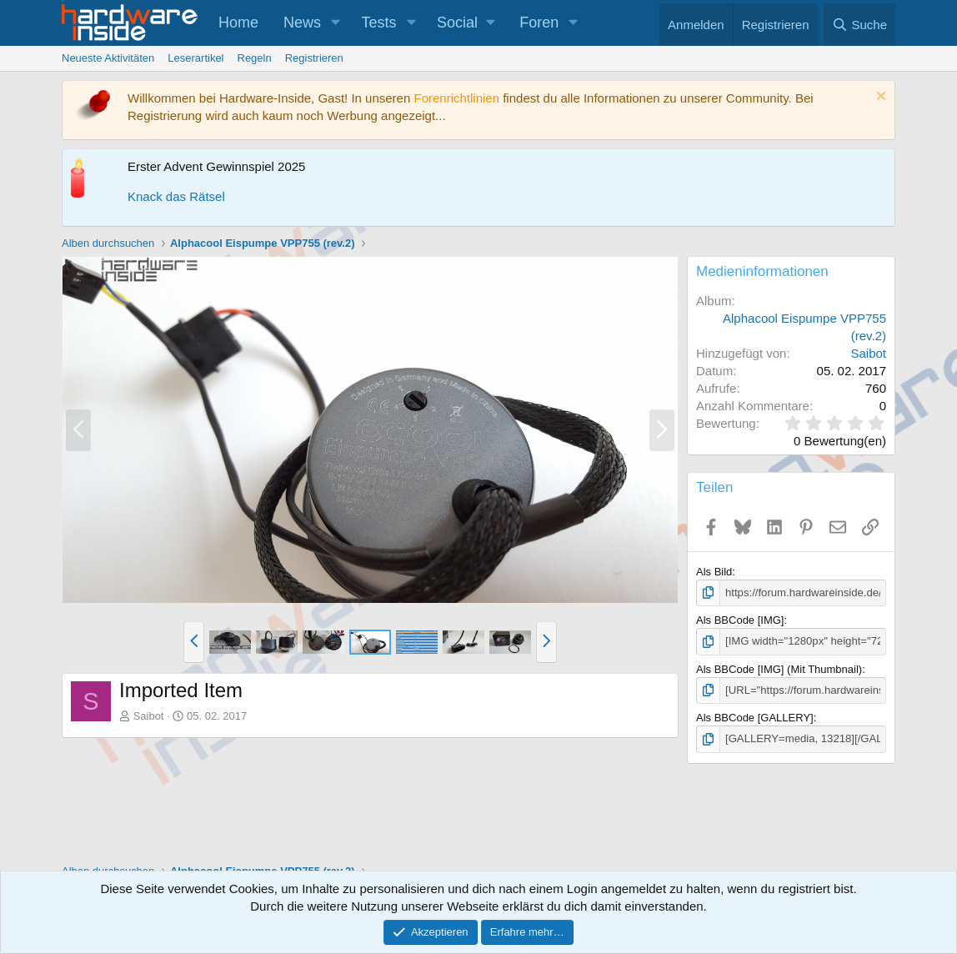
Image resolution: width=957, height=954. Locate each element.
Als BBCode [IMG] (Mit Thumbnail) (779, 668)
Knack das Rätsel (176, 196)
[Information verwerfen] (879, 98)
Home (238, 22)
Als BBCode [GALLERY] (755, 717)
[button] (336, 23)
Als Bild (714, 571)
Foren (539, 22)
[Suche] (859, 24)
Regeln (255, 58)
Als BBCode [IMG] (740, 620)
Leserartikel (195, 58)
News (302, 22)
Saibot (148, 716)
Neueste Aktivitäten (108, 58)
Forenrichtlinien (456, 98)
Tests (379, 22)
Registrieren (314, 58)
